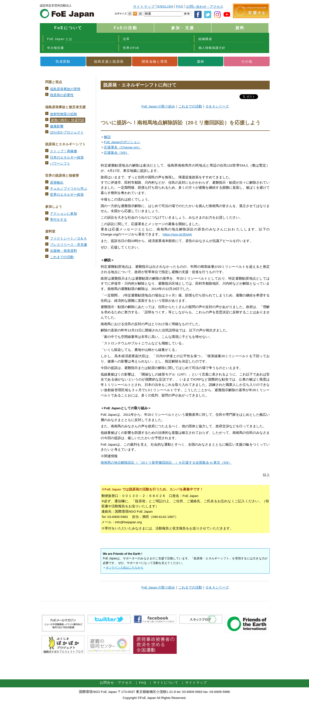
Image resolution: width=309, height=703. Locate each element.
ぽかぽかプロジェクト (67, 132)
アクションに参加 (63, 213)
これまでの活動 (62, 257)
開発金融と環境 (155, 61)
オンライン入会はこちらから (124, 567)
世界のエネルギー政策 (67, 194)
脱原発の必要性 (62, 95)
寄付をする (58, 219)
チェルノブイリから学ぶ (68, 188)
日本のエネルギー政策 (67, 157)
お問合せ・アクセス (116, 682)
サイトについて (165, 682)
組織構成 (205, 39)
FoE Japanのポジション (122, 142)
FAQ (179, 6)
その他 (246, 61)
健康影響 (56, 126)
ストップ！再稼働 (63, 151)
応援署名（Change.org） (122, 147)
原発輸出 (56, 182)
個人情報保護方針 (211, 48)
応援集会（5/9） (116, 152)
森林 (200, 61)
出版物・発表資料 (63, 251)
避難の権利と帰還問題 (67, 120)
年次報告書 (55, 48)
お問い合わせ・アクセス (204, 6)
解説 (107, 137)
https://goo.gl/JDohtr (177, 234)
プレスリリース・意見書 (68, 245)
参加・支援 (182, 28)
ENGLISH (165, 6)
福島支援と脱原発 (109, 61)
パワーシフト (60, 163)
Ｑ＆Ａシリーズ (217, 106)
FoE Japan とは (59, 39)
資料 (240, 28)
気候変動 (63, 61)
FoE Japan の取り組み (158, 106)
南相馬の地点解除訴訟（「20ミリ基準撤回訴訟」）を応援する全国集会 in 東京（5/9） (166, 462)
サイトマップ (144, 6)
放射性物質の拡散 (63, 114)
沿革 (126, 39)
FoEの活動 (125, 28)
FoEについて (68, 28)
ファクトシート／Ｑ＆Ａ (68, 238)
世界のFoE (131, 48)
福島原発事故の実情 (65, 89)
